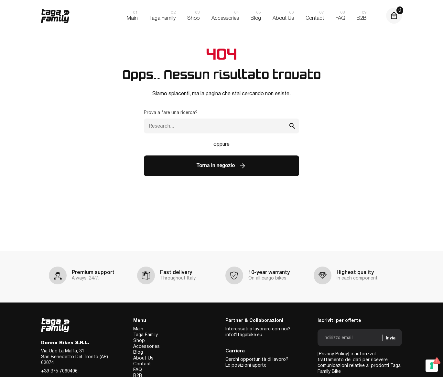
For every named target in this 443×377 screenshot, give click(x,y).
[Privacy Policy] (333, 354)
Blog (138, 352)
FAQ (137, 370)
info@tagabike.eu (243, 335)
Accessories (146, 347)
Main (138, 329)
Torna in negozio (222, 166)
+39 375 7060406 (59, 371)
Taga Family (145, 335)
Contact (142, 364)
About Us (143, 358)
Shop (139, 341)
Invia (390, 337)
